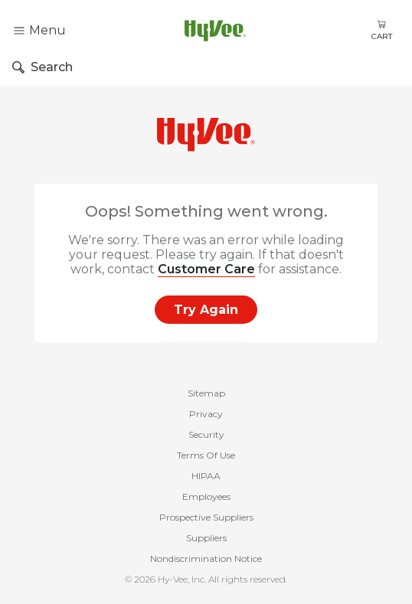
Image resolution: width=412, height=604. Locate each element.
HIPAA (206, 476)
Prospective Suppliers (206, 517)
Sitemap (206, 393)
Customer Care (206, 269)
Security (206, 434)
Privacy (206, 414)
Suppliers (206, 538)
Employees (206, 496)
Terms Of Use (206, 455)
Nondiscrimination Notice (206, 558)
